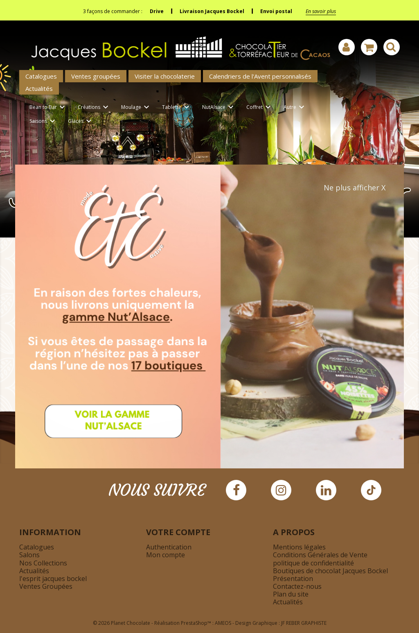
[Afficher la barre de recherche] (391, 47)
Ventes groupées (95, 76)
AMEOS (223, 622)
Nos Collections (43, 562)
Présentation (293, 578)
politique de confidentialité (313, 562)
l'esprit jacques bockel (53, 578)
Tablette (177, 107)
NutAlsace (219, 107)
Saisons (43, 121)
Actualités (39, 88)
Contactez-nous (297, 586)
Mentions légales (299, 547)
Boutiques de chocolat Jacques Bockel (330, 570)
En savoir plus (321, 11)
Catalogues (41, 76)
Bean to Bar (48, 107)
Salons (29, 554)
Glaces (81, 121)
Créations (94, 107)
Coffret (259, 107)
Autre (295, 107)
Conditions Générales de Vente (320, 554)
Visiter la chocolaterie (165, 76)
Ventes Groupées (45, 586)
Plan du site (291, 594)
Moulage (136, 107)
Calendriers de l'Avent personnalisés (260, 76)
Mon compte (165, 554)
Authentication (168, 547)
